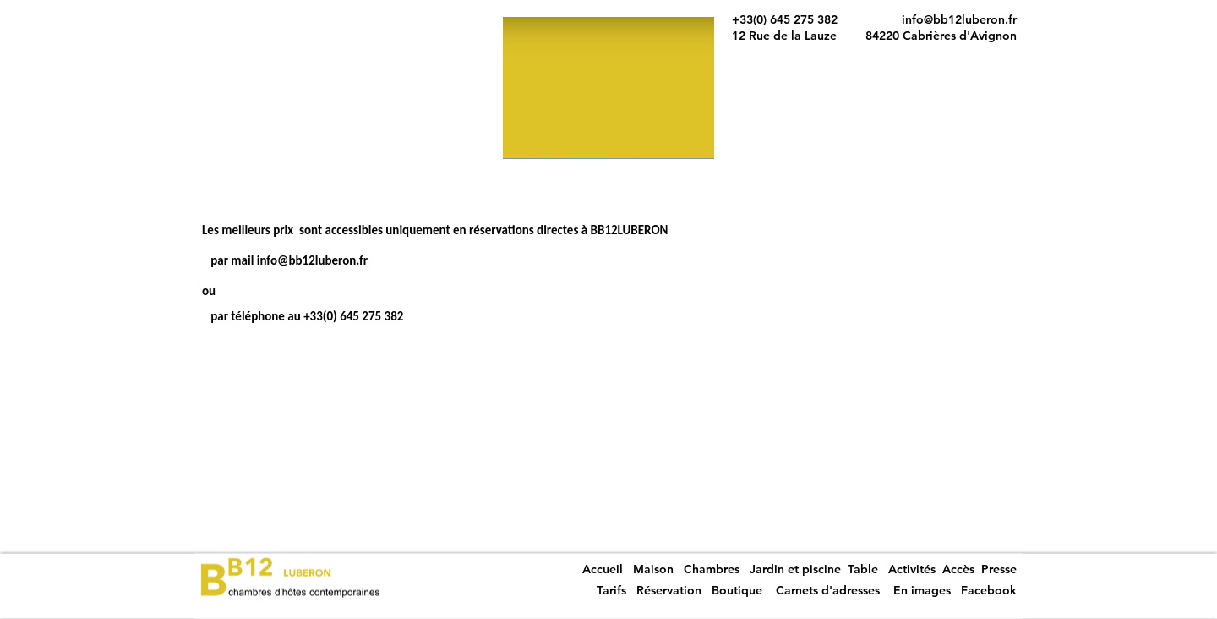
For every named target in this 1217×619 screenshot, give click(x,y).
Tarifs (613, 590)
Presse (999, 569)
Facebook (989, 590)
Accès (958, 569)
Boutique (737, 590)
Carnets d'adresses (828, 590)
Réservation (668, 590)
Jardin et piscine (795, 569)
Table (863, 569)
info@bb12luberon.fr (959, 19)
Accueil (602, 569)
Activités (912, 569)
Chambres (711, 569)
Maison (653, 569)
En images (922, 590)
